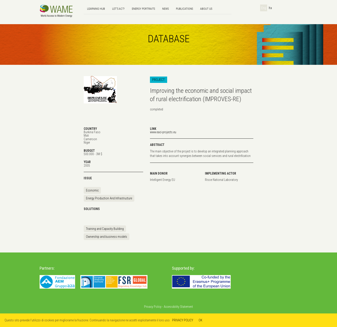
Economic (92, 190)
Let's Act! (118, 8)
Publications (184, 8)
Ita (270, 8)
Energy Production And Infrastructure (109, 198)
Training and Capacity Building (105, 229)
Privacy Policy (152, 306)
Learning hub (96, 8)
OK (200, 320)
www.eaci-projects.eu (163, 132)
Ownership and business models (106, 236)
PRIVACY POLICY (182, 320)
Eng (263, 8)
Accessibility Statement (178, 306)
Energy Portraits (143, 8)
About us (206, 8)
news (165, 8)
